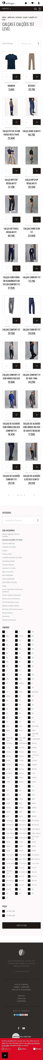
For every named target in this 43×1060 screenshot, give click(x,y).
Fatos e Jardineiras (8, 579)
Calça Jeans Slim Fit (32, 131)
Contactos (21, 998)
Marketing (38, 1049)
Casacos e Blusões (8, 543)
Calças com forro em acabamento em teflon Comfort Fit (11, 280)
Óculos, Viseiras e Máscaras (11, 595)
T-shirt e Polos (7, 554)
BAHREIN (11, 85)
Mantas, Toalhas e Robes (10, 606)
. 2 (20, 495)
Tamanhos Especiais (9, 620)
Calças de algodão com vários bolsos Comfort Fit (11, 427)
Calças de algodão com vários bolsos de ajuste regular (31, 427)
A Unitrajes (21, 1001)
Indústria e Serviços (15, 17)
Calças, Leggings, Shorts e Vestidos (10, 535)
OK (5, 1055)
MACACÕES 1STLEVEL (9, 582)
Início (4, 17)
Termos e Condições (21, 987)
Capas (4, 586)
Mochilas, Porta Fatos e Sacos (12, 609)
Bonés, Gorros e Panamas (11, 599)
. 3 (24, 495)
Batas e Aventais (7, 572)
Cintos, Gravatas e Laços (10, 602)
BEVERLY (31, 85)
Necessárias (8, 1049)
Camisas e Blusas (8, 565)
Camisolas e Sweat (8, 561)
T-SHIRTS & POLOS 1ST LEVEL (12, 558)
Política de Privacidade (21, 990)
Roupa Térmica (7, 613)
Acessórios (6, 616)
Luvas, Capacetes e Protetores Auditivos (12, 590)
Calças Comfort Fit (31, 277)
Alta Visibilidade (7, 575)
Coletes (4, 550)
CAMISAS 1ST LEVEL (9, 568)
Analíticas (23, 1049)
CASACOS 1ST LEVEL (9, 547)
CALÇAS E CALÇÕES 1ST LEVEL (12, 540)
